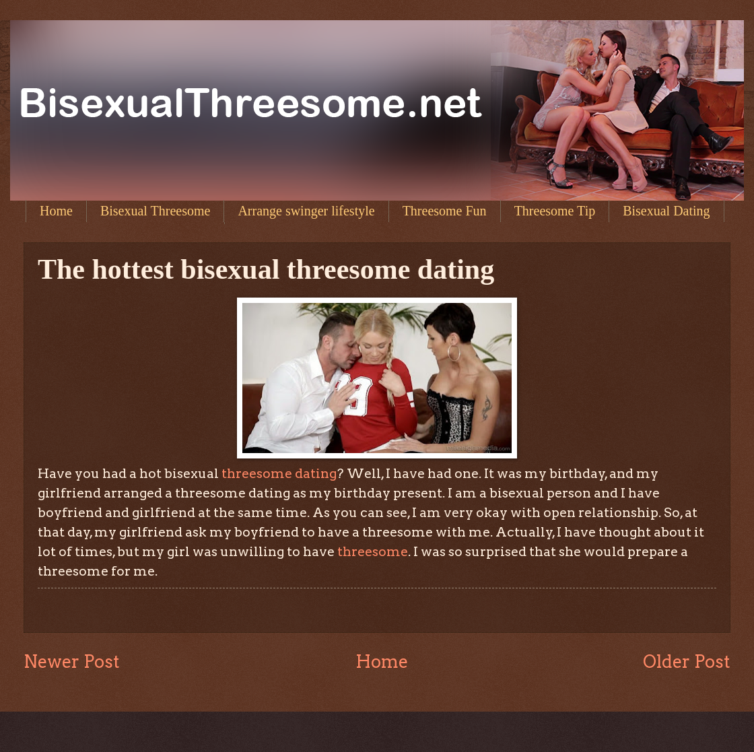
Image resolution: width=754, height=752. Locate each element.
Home (56, 210)
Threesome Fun (445, 210)
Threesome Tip (555, 210)
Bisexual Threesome (155, 210)
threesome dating (279, 473)
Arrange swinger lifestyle (306, 210)
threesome (371, 551)
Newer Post (72, 661)
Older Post (686, 661)
